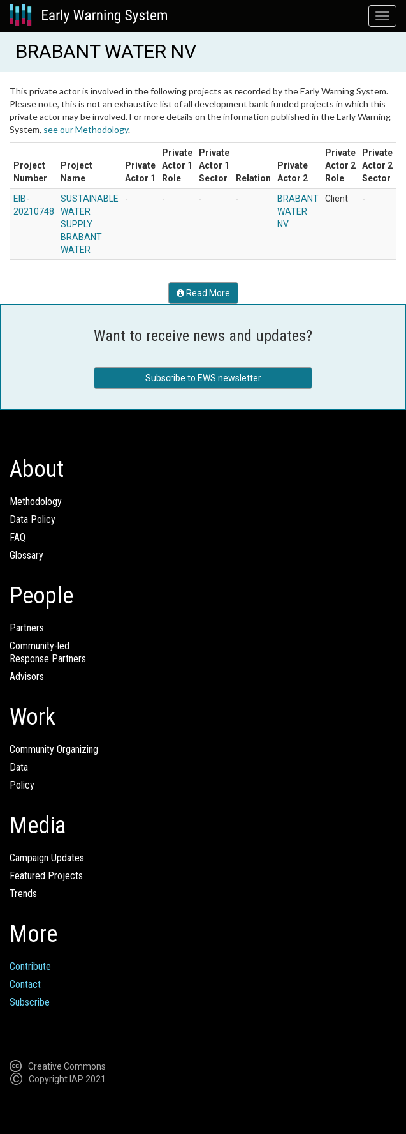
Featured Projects (46, 876)
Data (19, 767)
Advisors (27, 676)
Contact (25, 984)
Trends (23, 894)
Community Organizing (54, 749)
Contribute (30, 966)
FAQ (17, 537)
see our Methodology (85, 129)
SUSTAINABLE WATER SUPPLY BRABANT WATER (90, 224)
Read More (203, 293)
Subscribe (30, 1002)
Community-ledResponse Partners (48, 652)
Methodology (36, 501)
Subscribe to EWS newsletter (203, 378)
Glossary (26, 555)
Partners (27, 628)
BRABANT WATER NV (298, 211)
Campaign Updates (47, 858)
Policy (22, 785)
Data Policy (32, 519)
